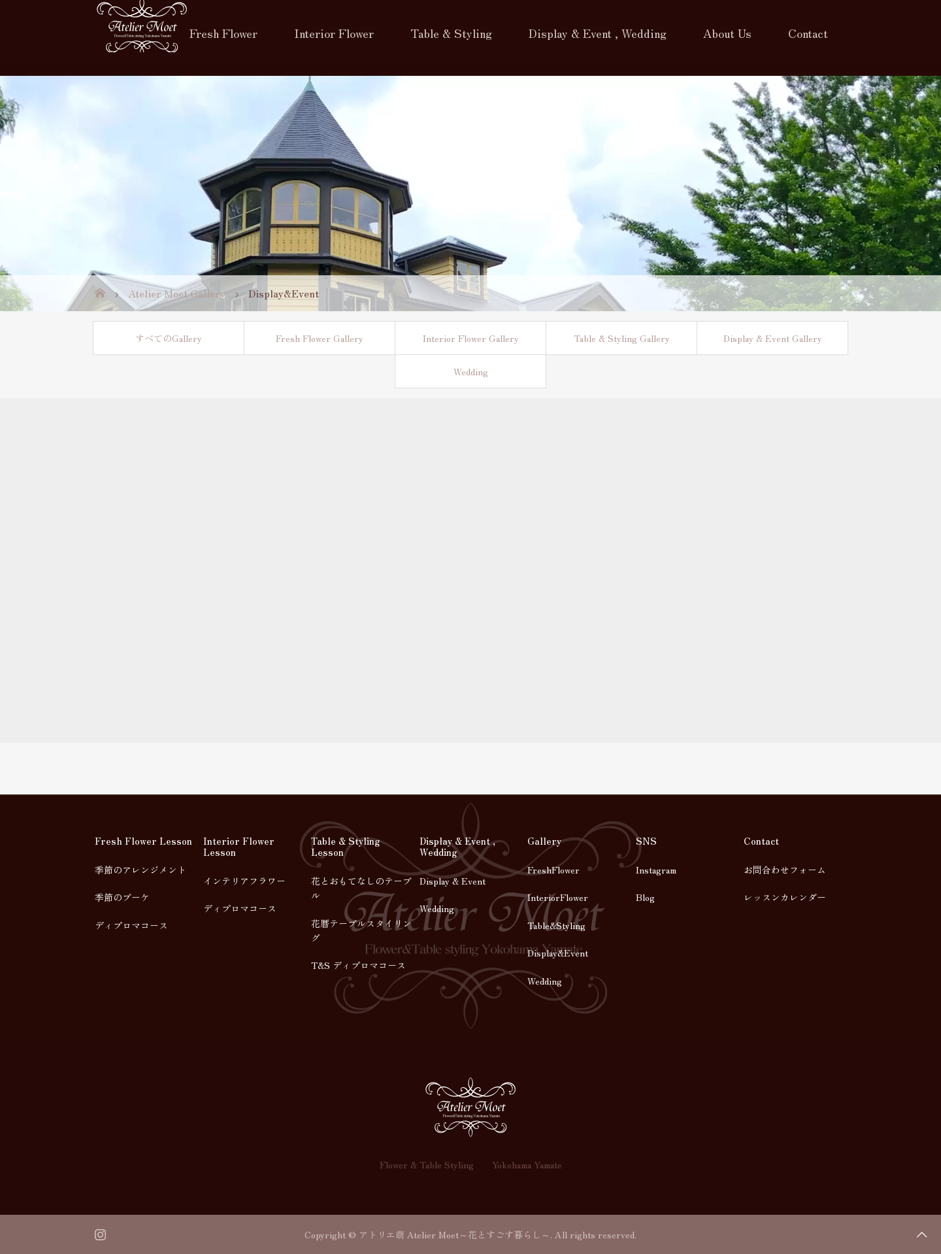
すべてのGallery (168, 338)
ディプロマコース (131, 925)
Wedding (471, 371)
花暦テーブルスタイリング (361, 930)
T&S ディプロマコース (358, 965)
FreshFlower (553, 869)
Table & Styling (451, 32)
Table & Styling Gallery (622, 338)
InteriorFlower (557, 897)
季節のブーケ (122, 897)
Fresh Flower (223, 32)
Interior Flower (334, 32)
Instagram (656, 869)
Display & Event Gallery (772, 338)
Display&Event (557, 952)
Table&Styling (556, 925)
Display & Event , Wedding (598, 32)
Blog (645, 897)
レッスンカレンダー (785, 897)
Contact (808, 32)
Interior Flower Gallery (471, 338)
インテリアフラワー (244, 880)
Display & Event (453, 880)
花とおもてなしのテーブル (361, 888)
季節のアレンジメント (140, 869)
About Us (727, 32)
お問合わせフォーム (785, 869)
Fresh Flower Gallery (319, 338)
